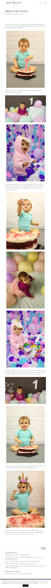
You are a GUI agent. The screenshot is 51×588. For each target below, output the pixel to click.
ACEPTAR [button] (26, 585)
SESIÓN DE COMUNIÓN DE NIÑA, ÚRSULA (21, 573)
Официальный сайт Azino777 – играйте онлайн (17, 555)
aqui (16, 532)
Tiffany (8, 14)
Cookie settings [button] (44, 583)
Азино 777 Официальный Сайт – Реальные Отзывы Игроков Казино (22, 561)
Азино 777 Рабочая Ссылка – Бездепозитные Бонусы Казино (20, 563)
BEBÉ (20, 14)
